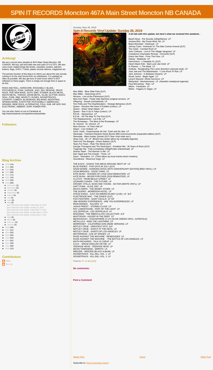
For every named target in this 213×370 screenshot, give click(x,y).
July (9, 198)
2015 (7, 235)
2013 (7, 240)
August (10, 195)
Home (142, 357)
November (11, 188)
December (11, 185)
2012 (7, 243)
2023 (7, 172)
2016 (7, 232)
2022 (7, 175)
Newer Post (78, 357)
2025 (7, 167)
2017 (7, 230)
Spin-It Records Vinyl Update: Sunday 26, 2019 (25, 207)
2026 (7, 164)
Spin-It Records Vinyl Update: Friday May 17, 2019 (26, 210)
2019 (7, 183)
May (9, 203)
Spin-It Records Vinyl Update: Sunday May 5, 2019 (26, 215)
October (10, 190)
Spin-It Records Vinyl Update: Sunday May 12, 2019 (27, 212)
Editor (8, 261)
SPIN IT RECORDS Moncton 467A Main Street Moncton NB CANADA (106, 12)
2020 (7, 180)
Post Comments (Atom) (97, 363)
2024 (7, 169)
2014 (7, 238)
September (12, 193)
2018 (7, 227)
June (9, 200)
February (11, 222)
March (10, 220)
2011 (7, 246)
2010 (7, 248)
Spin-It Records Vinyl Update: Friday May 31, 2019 (26, 205)
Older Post (206, 357)
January (10, 225)
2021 (7, 177)
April (9, 217)
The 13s (8, 264)
